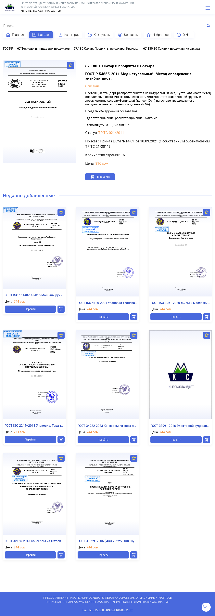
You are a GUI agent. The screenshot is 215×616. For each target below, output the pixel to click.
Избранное (157, 35)
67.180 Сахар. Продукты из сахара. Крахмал (106, 48)
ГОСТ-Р (8, 48)
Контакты (128, 35)
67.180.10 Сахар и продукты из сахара (171, 48)
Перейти (30, 309)
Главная (15, 35)
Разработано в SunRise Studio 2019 (107, 609)
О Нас (183, 35)
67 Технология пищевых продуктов (43, 48)
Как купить (98, 35)
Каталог (41, 35)
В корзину (103, 176)
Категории (69, 35)
